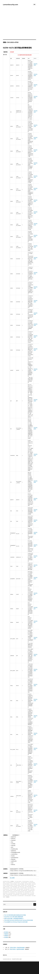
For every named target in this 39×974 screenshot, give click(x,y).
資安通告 (12, 881)
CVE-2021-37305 (9, 885)
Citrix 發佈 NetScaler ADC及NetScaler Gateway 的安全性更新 (18, 920)
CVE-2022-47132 (16, 887)
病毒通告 (6, 935)
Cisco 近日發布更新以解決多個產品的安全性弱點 (15, 915)
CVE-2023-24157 (20, 895)
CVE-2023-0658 (13, 889)
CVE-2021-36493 (31, 882)
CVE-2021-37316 (30, 885)
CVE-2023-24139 (24, 890)
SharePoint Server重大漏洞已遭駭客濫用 (13, 916)
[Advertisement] (14, 24)
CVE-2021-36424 (18, 881)
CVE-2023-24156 (13, 895)
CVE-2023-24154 (30, 894)
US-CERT (12, 877)
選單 (34, 4)
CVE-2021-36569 (21, 883)
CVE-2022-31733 (21, 886)
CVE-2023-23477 (9, 890)
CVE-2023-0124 (6, 889)
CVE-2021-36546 (13, 883)
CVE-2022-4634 (9, 887)
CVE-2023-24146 (11, 893)
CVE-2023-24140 (31, 890)
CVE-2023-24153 (23, 894)
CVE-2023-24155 (6, 895)
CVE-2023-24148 (19, 893)
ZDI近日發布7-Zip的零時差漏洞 (17, 947)
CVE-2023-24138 (16, 890)
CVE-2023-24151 (9, 894)
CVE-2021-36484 (24, 882)
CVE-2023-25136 (27, 895)
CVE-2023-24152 (16, 894)
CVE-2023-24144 (28, 891)
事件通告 (6, 932)
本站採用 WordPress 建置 (17, 959)
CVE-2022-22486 (13, 886)
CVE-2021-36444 (16, 882)
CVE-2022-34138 (28, 886)
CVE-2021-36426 (25, 881)
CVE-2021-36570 (28, 883)
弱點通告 (6, 933)
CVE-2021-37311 (24, 885)
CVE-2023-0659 (20, 889)
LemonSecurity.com (10, 4)
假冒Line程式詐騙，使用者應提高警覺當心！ (14, 918)
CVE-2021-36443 (9, 882)
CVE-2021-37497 (6, 886)
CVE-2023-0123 (30, 887)
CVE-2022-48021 (23, 887)
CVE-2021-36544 (6, 883)
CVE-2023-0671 (27, 889)
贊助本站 (5, 955)
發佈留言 (7, 896)
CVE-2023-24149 (26, 893)
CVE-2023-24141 (6, 891)
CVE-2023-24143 (20, 891)
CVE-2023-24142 (13, 891)
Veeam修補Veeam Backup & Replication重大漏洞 (15, 922)
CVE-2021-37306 (16, 885)
